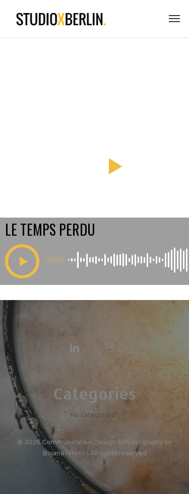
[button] (174, 19)
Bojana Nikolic (64, 453)
